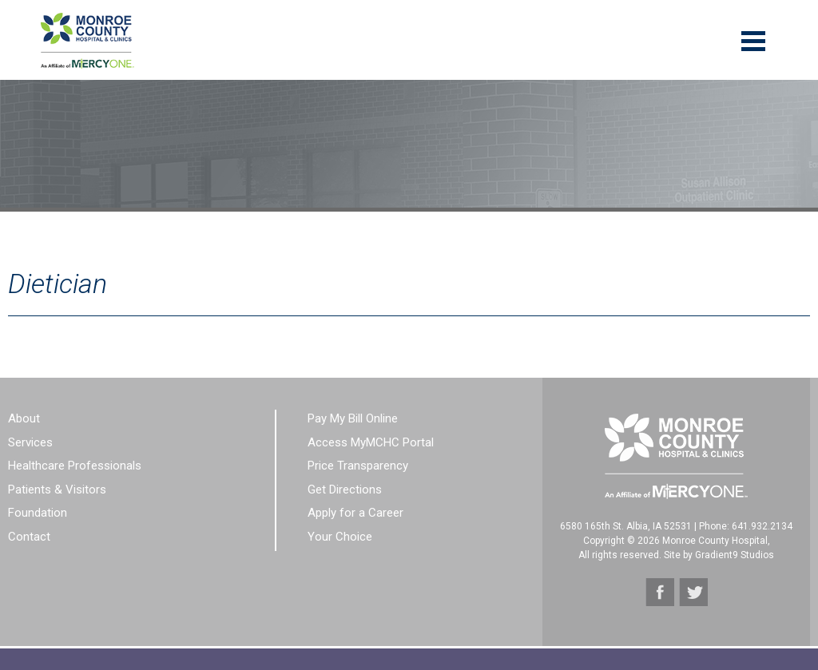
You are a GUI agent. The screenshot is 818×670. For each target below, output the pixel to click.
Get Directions (345, 489)
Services (30, 442)
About (24, 418)
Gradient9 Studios (734, 555)
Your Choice (340, 536)
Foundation (37, 512)
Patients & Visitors (57, 489)
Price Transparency (358, 465)
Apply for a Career (355, 512)
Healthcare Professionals (74, 465)
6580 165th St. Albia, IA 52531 (626, 526)
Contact (29, 536)
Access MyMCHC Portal (371, 442)
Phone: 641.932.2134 (745, 526)
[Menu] (753, 40)
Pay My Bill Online (353, 418)
